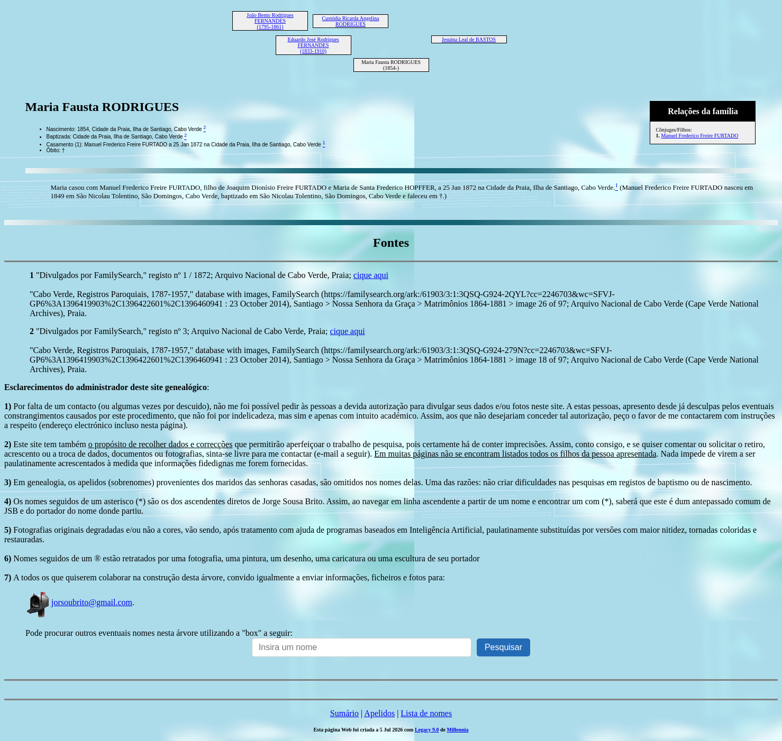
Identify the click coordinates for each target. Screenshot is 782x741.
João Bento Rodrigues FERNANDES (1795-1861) (270, 21)
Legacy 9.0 (427, 730)
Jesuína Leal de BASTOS (469, 39)
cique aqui (370, 275)
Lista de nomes (426, 713)
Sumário (344, 713)
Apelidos (379, 713)
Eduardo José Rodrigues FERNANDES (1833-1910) (313, 45)
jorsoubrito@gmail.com (78, 602)
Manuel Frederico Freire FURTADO (699, 135)
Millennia (457, 730)
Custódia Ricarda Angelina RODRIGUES (350, 21)
